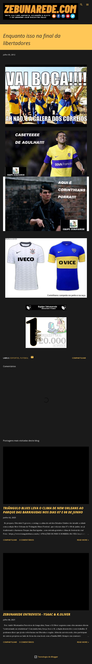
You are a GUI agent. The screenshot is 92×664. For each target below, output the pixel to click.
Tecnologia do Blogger (46, 657)
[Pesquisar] (81, 4)
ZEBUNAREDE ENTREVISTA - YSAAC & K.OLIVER (36, 614)
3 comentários (26, 540)
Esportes (14, 358)
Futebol (24, 358)
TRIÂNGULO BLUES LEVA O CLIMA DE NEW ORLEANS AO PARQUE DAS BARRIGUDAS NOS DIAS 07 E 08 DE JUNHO (43, 510)
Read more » (83, 540)
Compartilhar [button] (79, 358)
